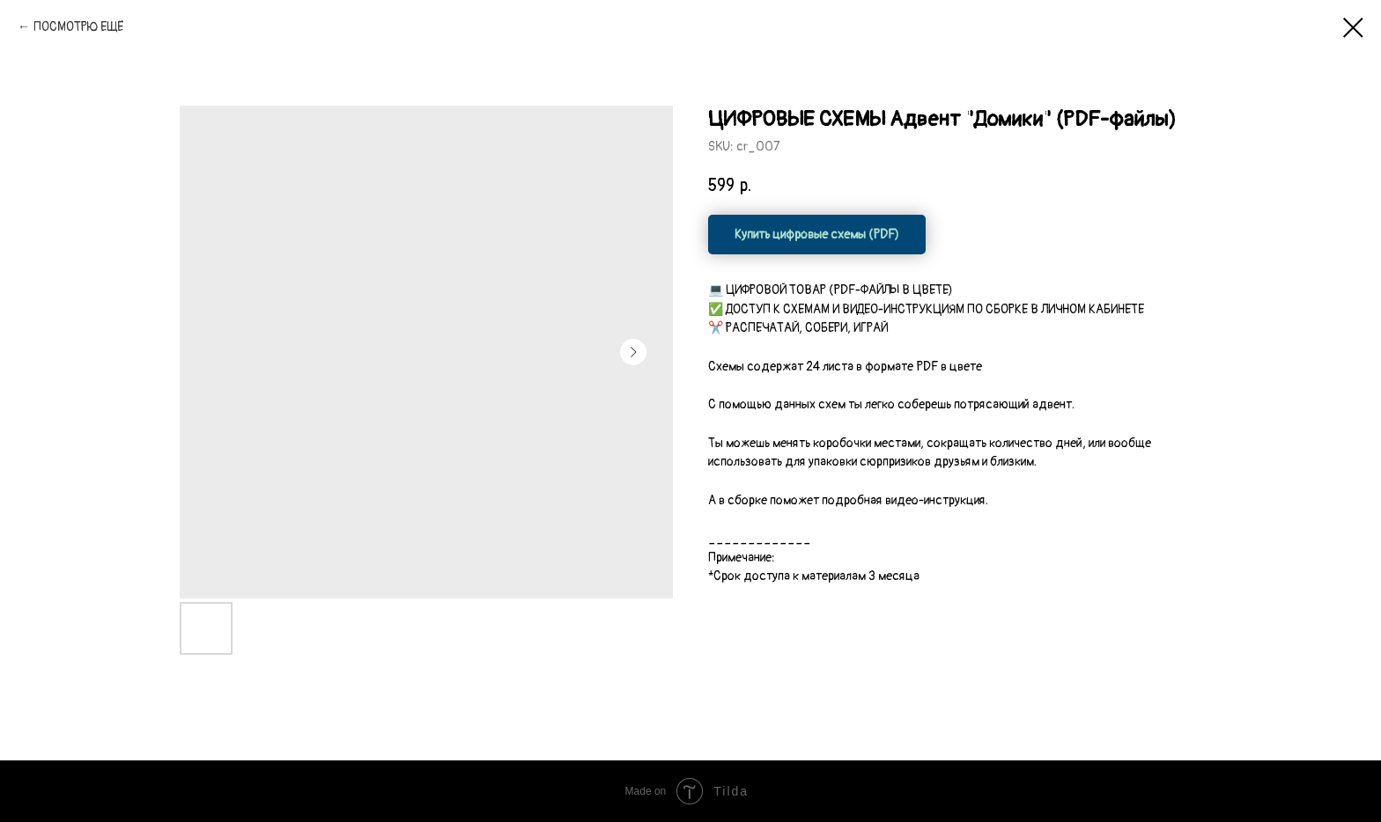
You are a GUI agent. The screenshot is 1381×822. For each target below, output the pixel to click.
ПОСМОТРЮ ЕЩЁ (78, 26)
